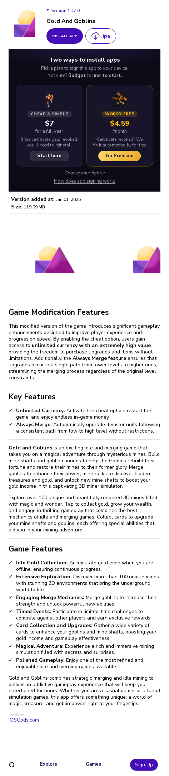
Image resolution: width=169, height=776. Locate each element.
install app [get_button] (64, 36)
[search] (11, 764)
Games (93, 764)
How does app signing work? (84, 181)
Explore (48, 764)
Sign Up (144, 764)
